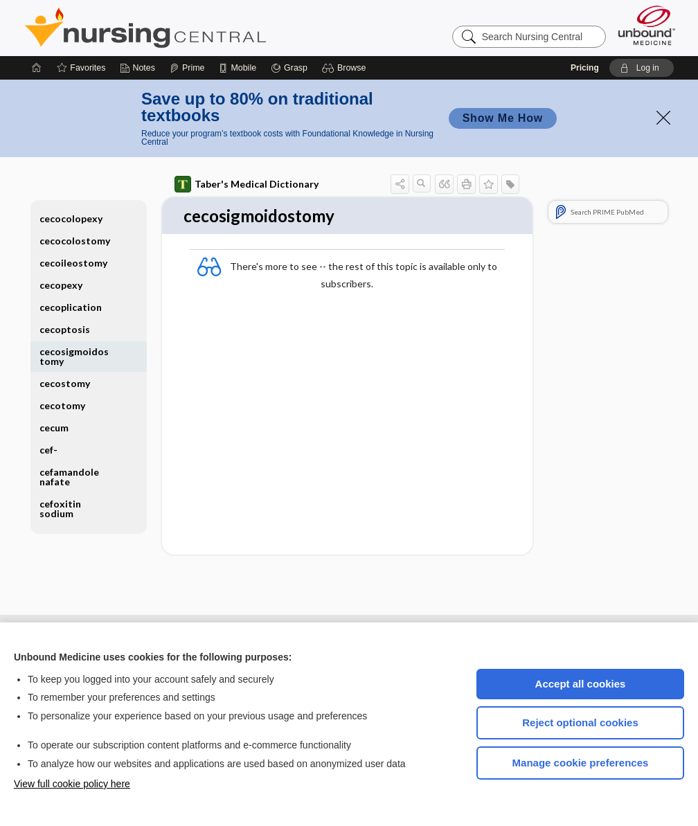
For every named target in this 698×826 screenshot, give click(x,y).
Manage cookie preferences (580, 763)
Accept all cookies (580, 684)
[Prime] (187, 68)
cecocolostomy (74, 240)
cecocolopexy (70, 218)
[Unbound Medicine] (646, 25)
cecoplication (70, 307)
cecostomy (64, 383)
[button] (346, 68)
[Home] (37, 68)
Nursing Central (197, 27)
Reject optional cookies (580, 722)
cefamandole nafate (69, 476)
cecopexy (60, 285)
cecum (54, 427)
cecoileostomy (73, 263)
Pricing (585, 68)
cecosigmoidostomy (74, 356)
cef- (48, 450)
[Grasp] (289, 68)
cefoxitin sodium (60, 508)
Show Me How (503, 118)
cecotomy (62, 405)
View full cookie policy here (72, 783)
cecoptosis (64, 329)
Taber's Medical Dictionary (246, 184)
